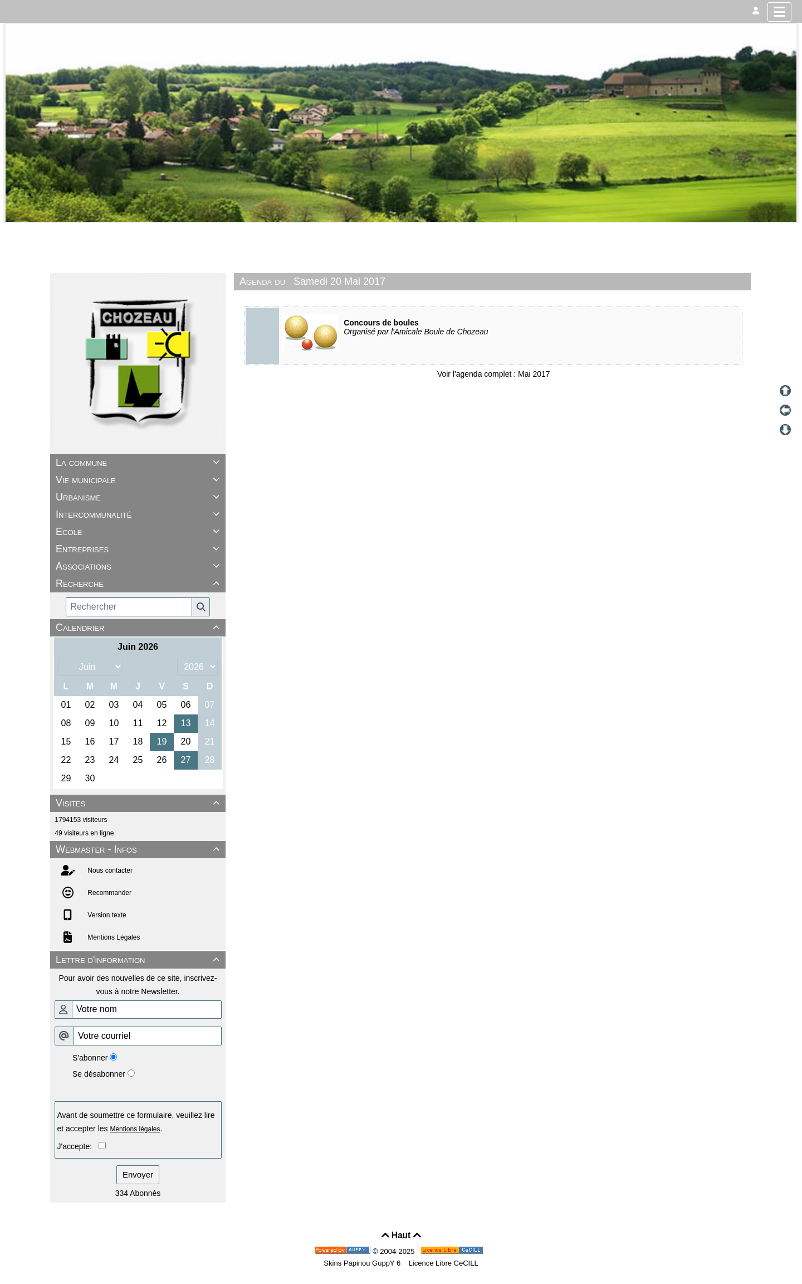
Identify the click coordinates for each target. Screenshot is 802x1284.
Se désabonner (98, 1073)
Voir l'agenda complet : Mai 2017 (493, 373)
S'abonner (89, 1057)
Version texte (106, 915)
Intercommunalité (139, 514)
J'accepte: (78, 1146)
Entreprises (139, 549)
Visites (139, 803)
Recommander (108, 893)
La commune (139, 462)
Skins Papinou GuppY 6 (364, 1263)
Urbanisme (139, 497)
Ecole (139, 531)
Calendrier (139, 627)
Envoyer (138, 1174)
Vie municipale (139, 479)
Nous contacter (109, 870)
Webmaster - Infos (139, 849)
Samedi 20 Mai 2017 (339, 281)
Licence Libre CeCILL (442, 1263)
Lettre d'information (139, 959)
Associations (139, 566)
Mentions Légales (113, 937)
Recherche (139, 583)
